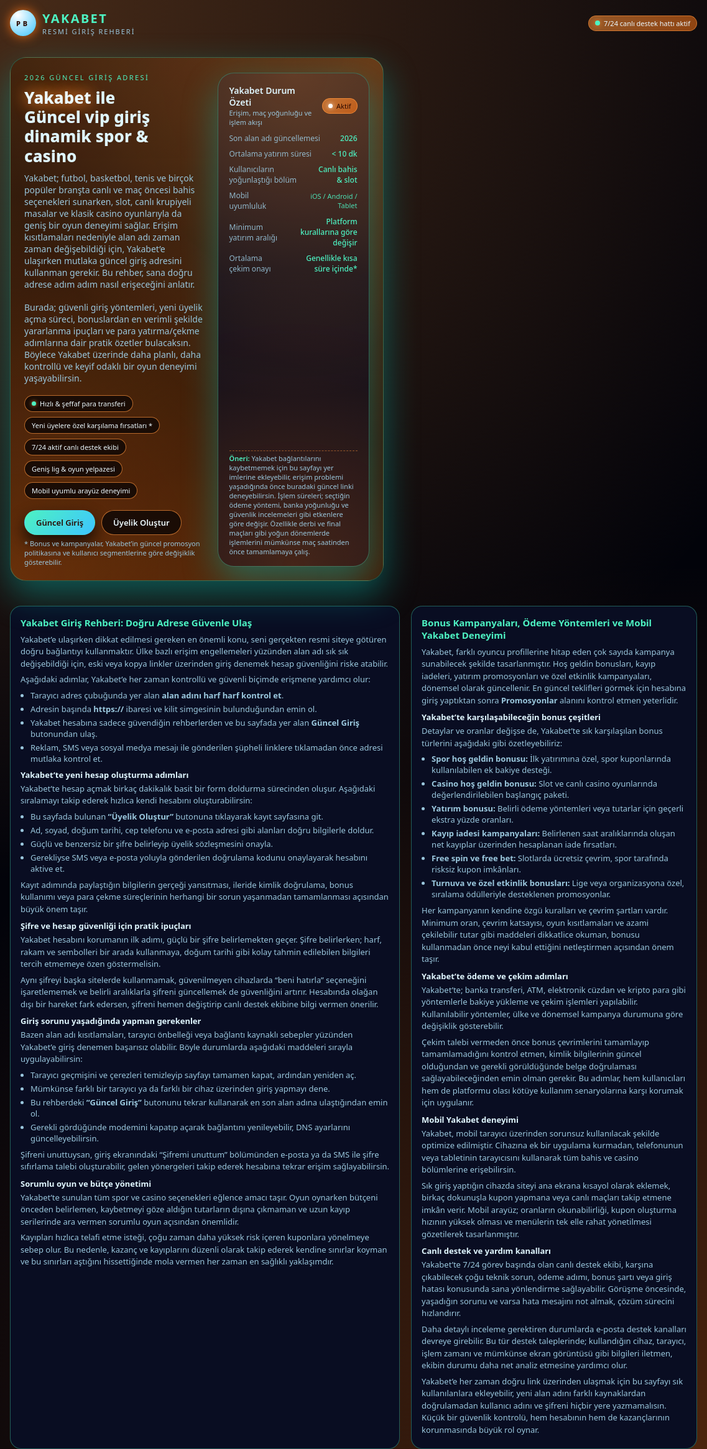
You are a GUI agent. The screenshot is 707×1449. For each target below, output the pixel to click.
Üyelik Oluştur (141, 522)
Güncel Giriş (59, 522)
